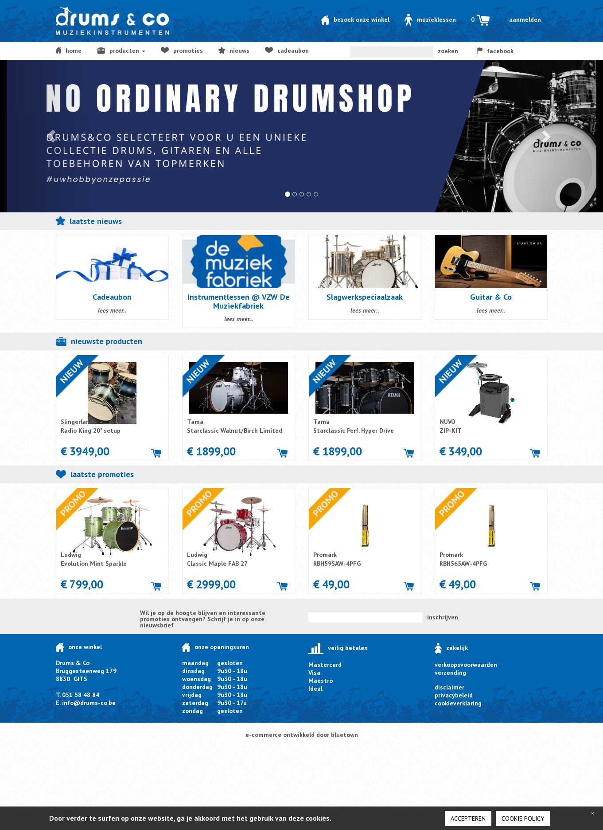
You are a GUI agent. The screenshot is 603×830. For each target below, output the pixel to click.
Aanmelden (525, 19)
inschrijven (442, 617)
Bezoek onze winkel (355, 19)
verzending (450, 673)
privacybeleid (454, 695)
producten (121, 51)
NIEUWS (234, 51)
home (69, 51)
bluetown (344, 735)
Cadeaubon (286, 51)
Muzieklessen (430, 19)
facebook (495, 51)
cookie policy (523, 818)
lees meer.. (112, 310)
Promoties (181, 51)
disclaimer (449, 687)
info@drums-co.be (89, 703)
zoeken (448, 51)
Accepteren (468, 818)
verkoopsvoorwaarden (466, 665)
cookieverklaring (458, 703)
